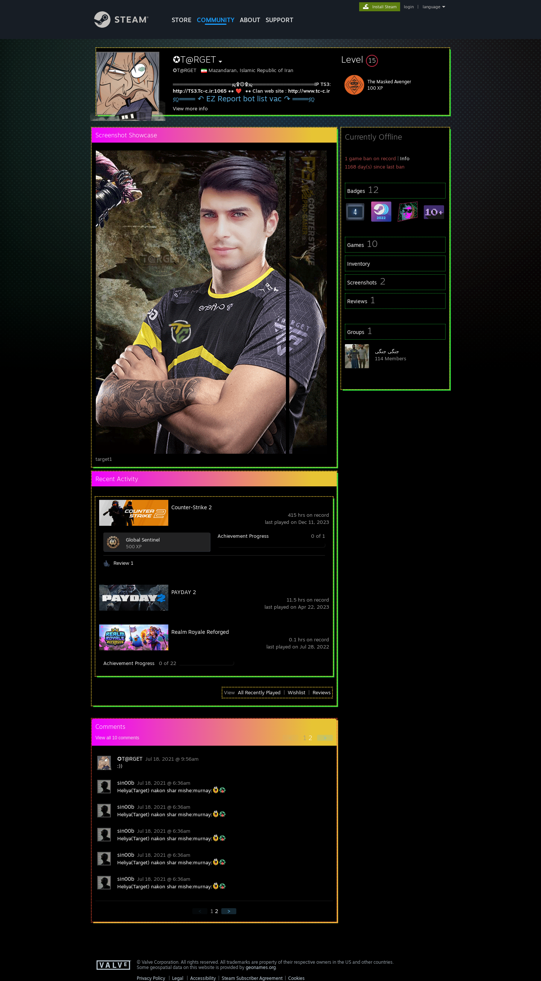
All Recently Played (259, 692)
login (409, 6)
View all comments (117, 737)
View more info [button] (190, 108)
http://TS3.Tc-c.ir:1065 (200, 91)
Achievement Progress (243, 536)
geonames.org (261, 967)
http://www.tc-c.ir (309, 91)
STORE (182, 20)
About (250, 20)
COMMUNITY (215, 20)
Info (405, 158)
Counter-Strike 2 (191, 507)
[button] (395, 59)
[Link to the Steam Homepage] (127, 26)
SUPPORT (279, 20)
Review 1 (123, 563)
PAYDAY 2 (183, 592)
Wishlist (296, 692)
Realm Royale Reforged (200, 632)
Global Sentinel (143, 540)
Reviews (322, 692)
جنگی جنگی (387, 351)
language (431, 6)
